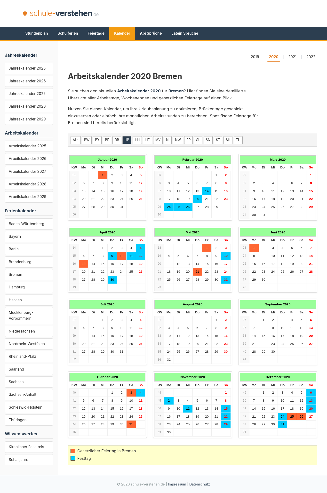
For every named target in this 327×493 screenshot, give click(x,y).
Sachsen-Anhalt (22, 394)
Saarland (16, 369)
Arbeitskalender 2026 (27, 158)
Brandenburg (20, 262)
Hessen (15, 300)
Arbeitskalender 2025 (27, 146)
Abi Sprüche (151, 33)
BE (107, 140)
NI (167, 140)
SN (208, 140)
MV (158, 140)
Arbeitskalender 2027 (27, 171)
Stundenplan (36, 33)
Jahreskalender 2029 (27, 119)
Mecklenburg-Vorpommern (21, 315)
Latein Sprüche (184, 33)
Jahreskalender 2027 (27, 93)
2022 (310, 57)
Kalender (122, 33)
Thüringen (17, 420)
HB (127, 140)
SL (198, 140)
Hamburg (17, 287)
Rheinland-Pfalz (22, 356)
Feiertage (96, 33)
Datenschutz (199, 484)
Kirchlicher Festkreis (26, 447)
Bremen (15, 274)
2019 (255, 57)
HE (147, 140)
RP (188, 140)
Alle (76, 140)
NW (178, 140)
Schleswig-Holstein (25, 407)
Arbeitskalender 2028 (27, 184)
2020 (274, 57)
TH (238, 140)
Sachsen (16, 382)
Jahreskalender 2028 (27, 106)
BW (86, 140)
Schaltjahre (18, 459)
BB (117, 140)
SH (228, 140)
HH (137, 140)
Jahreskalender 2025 (27, 68)
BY (97, 140)
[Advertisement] (216, 13)
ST (218, 140)
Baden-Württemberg (26, 224)
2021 (292, 57)
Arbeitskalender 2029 (27, 196)
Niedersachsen (22, 331)
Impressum (177, 484)
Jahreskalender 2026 (27, 81)
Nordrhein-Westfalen (27, 344)
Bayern (15, 236)
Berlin (14, 249)
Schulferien (68, 33)
